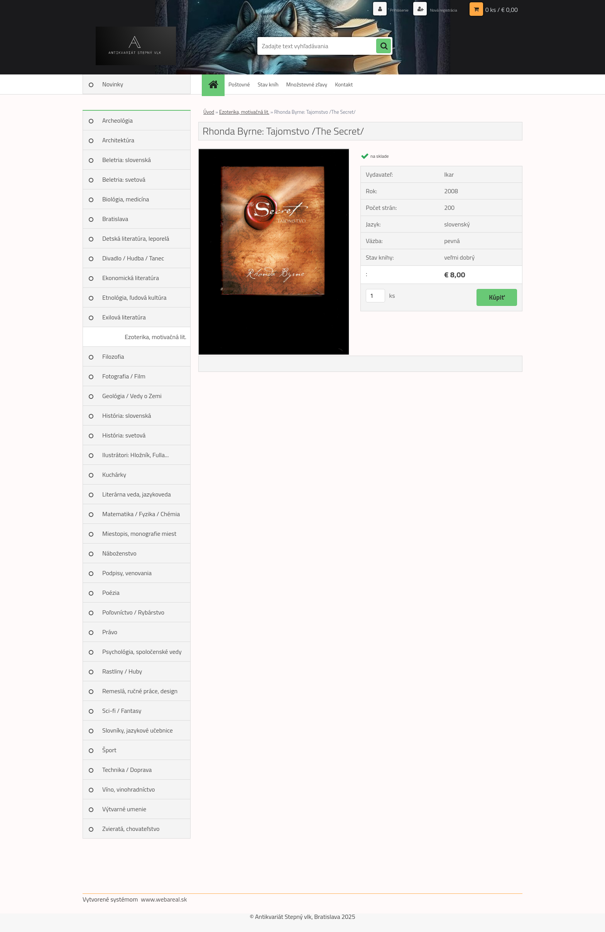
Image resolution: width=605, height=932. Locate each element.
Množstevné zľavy (306, 84)
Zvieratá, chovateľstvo (130, 828)
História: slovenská (126, 415)
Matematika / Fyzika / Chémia (141, 513)
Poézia (111, 592)
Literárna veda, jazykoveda (136, 494)
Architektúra (118, 140)
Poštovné (239, 84)
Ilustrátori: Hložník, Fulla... (135, 454)
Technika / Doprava (127, 769)
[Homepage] (216, 84)
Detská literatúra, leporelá (135, 238)
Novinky (112, 84)
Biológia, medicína (125, 199)
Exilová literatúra (124, 317)
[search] (383, 46)
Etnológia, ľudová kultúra (134, 297)
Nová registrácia (438, 9)
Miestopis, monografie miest (139, 533)
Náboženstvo (119, 553)
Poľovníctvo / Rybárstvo (133, 612)
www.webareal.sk (164, 899)
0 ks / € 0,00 (501, 9)
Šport (109, 750)
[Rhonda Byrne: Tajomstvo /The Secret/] (274, 151)
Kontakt (344, 84)
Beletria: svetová (123, 179)
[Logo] (136, 46)
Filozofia (113, 356)
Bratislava (115, 218)
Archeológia (117, 120)
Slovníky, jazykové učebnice (137, 730)
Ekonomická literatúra (130, 277)
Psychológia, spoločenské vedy (142, 651)
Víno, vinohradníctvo (128, 789)
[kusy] (375, 295)
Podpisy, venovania (127, 572)
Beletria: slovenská (126, 159)
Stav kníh (268, 84)
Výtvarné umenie (124, 809)
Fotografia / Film (123, 376)
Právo (109, 632)
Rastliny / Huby (122, 671)
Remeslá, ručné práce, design (139, 691)
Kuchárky (114, 474)
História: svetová (123, 435)
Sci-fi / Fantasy (122, 710)
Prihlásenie (386, 9)
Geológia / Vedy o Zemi (132, 395)
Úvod (208, 112)
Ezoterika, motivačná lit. (155, 336)
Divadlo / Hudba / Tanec (133, 258)
